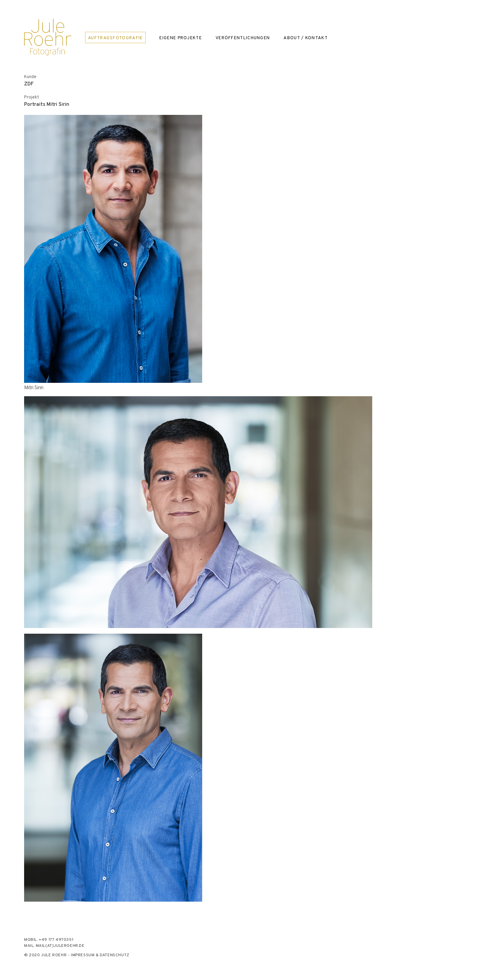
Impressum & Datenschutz (100, 955)
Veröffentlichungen (243, 38)
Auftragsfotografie (115, 38)
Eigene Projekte (180, 38)
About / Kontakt (306, 38)
